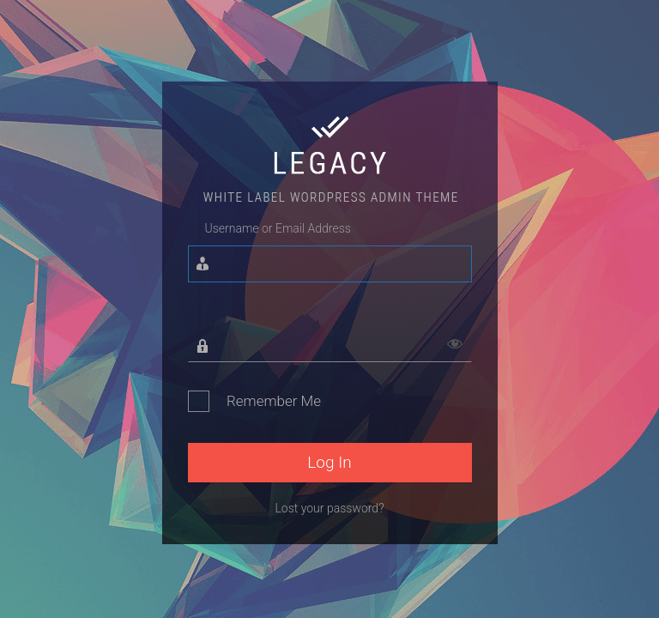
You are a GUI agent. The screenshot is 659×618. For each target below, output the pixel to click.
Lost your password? (329, 508)
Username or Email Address (278, 228)
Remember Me (274, 400)
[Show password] (455, 338)
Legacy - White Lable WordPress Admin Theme (330, 156)
